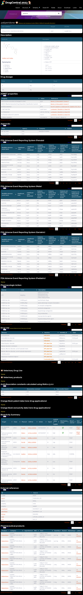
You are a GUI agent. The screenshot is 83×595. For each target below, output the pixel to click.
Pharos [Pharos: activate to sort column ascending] (24, 422)
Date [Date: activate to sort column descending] (3, 128)
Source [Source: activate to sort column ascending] (35, 493)
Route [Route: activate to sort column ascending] (64, 530)
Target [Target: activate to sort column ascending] (4, 422)
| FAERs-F (37, 23)
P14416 (23, 428)
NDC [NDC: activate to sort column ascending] (35, 530)
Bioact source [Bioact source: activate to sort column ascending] (72, 421)
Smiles (11, 58)
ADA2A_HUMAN (32, 447)
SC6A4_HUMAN (32, 461)
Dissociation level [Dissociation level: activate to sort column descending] (7, 389)
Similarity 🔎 (36, 7)
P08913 (23, 447)
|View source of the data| (26, 328)
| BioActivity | (52, 23)
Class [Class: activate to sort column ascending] (15, 422)
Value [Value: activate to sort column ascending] (42, 98)
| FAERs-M (41, 23)
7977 (2, 519)
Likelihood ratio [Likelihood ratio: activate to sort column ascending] (21, 148)
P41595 (23, 474)
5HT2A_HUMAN (32, 433)
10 (75, 229)
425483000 (4, 509)
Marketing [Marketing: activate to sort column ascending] (71, 530)
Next (79, 120)
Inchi (7, 58)
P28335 (23, 480)
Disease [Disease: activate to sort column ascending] (4, 332)
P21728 (23, 442)
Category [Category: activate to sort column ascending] (13, 530)
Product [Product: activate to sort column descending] (4, 530)
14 (75, 275)
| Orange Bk (47, 23)
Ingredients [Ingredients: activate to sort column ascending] (28, 530)
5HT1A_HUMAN (32, 468)
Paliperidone (4, 535)
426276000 (4, 511)
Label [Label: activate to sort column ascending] (78, 530)
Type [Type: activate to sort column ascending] (49, 422)
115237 (3, 498)
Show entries (5, 95)
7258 (2, 517)
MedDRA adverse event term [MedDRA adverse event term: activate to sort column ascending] (7, 148)
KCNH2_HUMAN (32, 454)
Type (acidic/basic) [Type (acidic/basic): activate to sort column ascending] (62, 389)
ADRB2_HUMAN (32, 438)
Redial (53, 7)
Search (18, 7)
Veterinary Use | (22, 23)
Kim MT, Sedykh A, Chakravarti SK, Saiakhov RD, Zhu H (66, 106)
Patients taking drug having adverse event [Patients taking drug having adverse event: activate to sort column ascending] (41, 148)
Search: (75, 96)
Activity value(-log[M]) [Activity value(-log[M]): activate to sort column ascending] (55, 422)
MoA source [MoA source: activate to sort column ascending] (79, 421)
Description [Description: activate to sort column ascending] (42, 290)
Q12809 (23, 454)
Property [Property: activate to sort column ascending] (4, 98)
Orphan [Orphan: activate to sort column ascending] (69, 128)
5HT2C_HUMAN (32, 480)
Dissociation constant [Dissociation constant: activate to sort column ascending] (33, 389)
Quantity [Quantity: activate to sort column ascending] (57, 530)
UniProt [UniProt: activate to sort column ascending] (30, 422)
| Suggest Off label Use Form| (15, 328)
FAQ (80, 7)
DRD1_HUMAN (32, 442)
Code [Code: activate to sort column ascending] (22, 290)
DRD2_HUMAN (32, 428)
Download (67, 7)
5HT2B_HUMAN (32, 474)
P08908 (23, 468)
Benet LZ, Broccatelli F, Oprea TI (60, 101)
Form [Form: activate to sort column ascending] (41, 530)
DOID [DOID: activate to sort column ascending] (74, 332)
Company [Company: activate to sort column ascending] (42, 128)
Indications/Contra (30, 23)
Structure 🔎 (26, 7)
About (59, 7)
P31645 (23, 461)
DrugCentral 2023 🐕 (18, 2)
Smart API (46, 7)
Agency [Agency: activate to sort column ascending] (24, 128)
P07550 (23, 438)
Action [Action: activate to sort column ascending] (41, 422)
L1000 (75, 7)
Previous (70, 120)
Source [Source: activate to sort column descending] (4, 290)
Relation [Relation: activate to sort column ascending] (47, 332)
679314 (3, 514)
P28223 (23, 433)
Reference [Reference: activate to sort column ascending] (54, 98)
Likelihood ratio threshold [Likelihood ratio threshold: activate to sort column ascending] (30, 148)
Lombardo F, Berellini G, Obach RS (60, 109)
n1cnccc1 (47, 16)
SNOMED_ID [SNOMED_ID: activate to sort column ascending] (63, 332)
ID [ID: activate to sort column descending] (2, 493)
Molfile (4, 58)
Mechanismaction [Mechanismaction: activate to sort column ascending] (64, 421)
